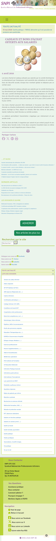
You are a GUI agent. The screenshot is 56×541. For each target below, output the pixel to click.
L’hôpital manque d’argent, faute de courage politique (15, 176)
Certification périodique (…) (12, 300)
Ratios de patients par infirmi (12, 393)
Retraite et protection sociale (12, 409)
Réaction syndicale (9, 397)
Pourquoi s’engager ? (16, 496)
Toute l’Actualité (8, 271)
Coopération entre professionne (13, 312)
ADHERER (28, 223)
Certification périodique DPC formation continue (13, 206)
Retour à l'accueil (16, 513)
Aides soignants (8, 284)
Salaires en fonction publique (12, 417)
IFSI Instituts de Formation (11, 361)
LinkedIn (15, 262)
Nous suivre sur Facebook (19, 518)
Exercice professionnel (10, 345)
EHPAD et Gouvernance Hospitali (13, 336)
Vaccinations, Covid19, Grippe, (12, 442)
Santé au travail (8, 426)
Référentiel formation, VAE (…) (13, 405)
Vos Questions (14, 483)
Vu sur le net (7, 450)
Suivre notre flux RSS (17, 531)
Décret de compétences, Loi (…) (13, 316)
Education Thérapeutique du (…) (13, 332)
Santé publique (8, 434)
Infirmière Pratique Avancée (12, 369)
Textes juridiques (9, 438)
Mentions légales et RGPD (17, 499)
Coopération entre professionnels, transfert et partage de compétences (18, 208)
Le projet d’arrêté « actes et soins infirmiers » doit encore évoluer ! (18, 167)
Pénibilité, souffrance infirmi (12, 385)
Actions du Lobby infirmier (11, 280)
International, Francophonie (12, 377)
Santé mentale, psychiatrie (11, 430)
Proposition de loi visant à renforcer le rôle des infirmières (16, 192)
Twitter (15, 259)
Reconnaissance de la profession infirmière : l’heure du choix (16, 195)
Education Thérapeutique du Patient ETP (11, 213)
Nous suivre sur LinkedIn (19, 526)
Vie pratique (7, 446)
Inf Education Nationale (10, 365)
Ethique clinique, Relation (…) (12, 340)
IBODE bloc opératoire (10, 357)
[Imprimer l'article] (16, 139)
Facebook (21, 256)
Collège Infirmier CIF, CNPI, (12, 304)
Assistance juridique (15, 487)
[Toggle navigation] (7, 19)
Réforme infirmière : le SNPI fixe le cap (11, 169)
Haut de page (14, 510)
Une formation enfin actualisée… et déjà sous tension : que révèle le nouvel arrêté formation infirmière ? (27, 165)
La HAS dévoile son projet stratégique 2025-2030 (14, 188)
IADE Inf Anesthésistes (10, 353)
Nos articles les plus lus (28, 233)
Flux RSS (13, 264)
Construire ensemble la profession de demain (12, 172)
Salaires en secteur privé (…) (12, 422)
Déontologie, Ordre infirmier (12, 320)
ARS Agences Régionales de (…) (13, 292)
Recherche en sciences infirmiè (13, 401)
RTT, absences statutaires (11, 413)
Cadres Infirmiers (9, 296)
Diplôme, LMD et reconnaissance (13, 324)
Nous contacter (14, 490)
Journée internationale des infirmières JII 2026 (13, 162)
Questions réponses (9, 389)
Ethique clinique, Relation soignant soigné (12, 211)
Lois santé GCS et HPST (11, 381)
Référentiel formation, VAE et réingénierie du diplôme (15, 203)
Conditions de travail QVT (11, 308)
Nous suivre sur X (16, 522)
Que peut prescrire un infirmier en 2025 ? (11, 185)
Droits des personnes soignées (13, 328)
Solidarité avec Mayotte (7, 190)
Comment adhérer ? (15, 493)
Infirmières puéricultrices (11, 373)
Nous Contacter (15, 460)
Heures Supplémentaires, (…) (12, 348)
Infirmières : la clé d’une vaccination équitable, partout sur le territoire (19, 174)
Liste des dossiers (9, 274)
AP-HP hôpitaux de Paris (11, 288)
